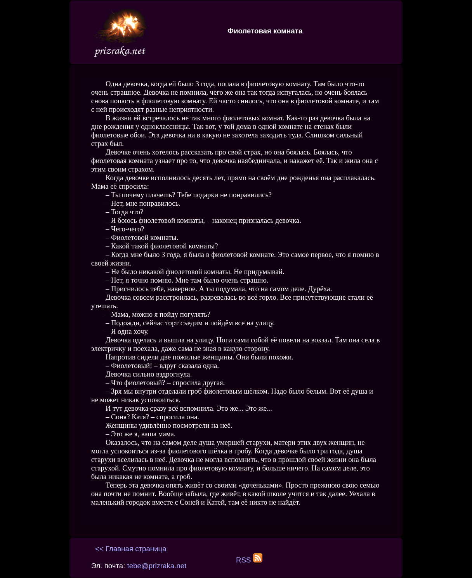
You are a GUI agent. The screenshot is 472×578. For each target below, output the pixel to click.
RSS (249, 560)
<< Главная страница (131, 549)
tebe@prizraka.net (157, 566)
